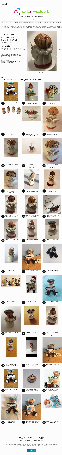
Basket (4, 4)
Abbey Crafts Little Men (28, 27)
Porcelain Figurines (10, 62)
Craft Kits (11, 2)
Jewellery (42, 2)
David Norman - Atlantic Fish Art (47, 25)
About (21, 445)
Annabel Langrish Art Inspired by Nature (24, 22)
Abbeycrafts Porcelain (7, 22)
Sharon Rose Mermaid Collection (48, 27)
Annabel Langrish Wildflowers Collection (28, 25)
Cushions (37, 27)
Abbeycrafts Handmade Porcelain (7, 61)
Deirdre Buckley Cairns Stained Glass (41, 23)
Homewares (28, 2)
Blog (24, 445)
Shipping (27, 445)
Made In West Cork (31, 437)
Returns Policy (33, 445)
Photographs (50, 2)
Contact (45, 445)
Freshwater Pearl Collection (10, 25)
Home (18, 445)
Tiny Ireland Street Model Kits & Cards (22, 23)
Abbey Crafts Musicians (16, 27)
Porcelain (57, 2)
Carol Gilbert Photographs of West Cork (45, 22)
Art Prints (5, 2)
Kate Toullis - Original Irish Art (40, 26)
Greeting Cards (20, 2)
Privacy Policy (39, 445)
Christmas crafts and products (24, 26)
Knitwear (35, 2)
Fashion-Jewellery (55, 23)
